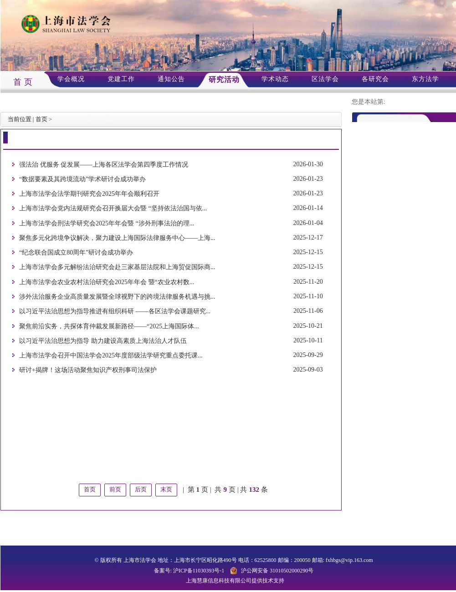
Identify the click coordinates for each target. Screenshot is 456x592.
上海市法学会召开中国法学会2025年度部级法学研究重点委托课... (111, 355)
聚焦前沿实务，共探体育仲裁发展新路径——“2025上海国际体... (109, 326)
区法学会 (325, 79)
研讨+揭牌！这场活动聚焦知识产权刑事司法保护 (88, 370)
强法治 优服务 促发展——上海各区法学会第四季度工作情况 (103, 164)
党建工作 (121, 79)
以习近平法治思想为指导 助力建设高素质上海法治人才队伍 (103, 340)
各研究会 (375, 79)
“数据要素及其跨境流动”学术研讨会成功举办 (82, 179)
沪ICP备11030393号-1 (198, 570)
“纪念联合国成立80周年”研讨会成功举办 (76, 252)
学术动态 (275, 79)
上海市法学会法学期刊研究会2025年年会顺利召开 (89, 193)
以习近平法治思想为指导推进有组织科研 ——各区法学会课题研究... (114, 311)
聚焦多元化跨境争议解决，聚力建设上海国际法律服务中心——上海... (117, 238)
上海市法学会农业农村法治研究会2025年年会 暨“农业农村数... (106, 282)
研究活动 (224, 79)
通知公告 (171, 79)
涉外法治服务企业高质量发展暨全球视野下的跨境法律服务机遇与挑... (117, 296)
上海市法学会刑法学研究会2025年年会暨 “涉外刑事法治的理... (106, 223)
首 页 (23, 82)
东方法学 (425, 79)
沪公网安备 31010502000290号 (277, 570)
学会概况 (71, 79)
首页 (41, 119)
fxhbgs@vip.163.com (349, 560)
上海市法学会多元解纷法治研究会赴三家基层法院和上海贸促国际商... (117, 267)
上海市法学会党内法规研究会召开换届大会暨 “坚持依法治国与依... (113, 208)
